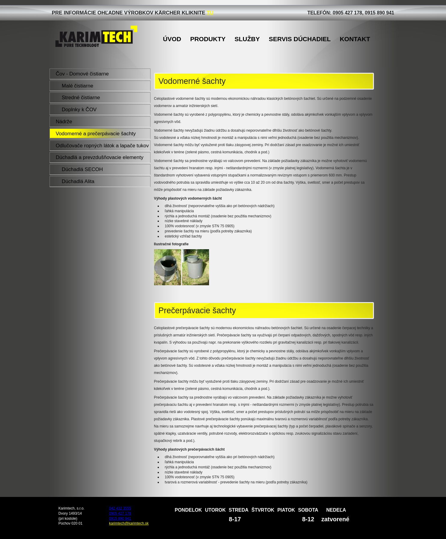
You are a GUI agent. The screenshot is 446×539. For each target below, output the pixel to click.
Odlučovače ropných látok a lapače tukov (102, 146)
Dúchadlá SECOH (82, 169)
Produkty (208, 38)
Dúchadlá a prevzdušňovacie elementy (100, 157)
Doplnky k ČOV (79, 109)
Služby (247, 38)
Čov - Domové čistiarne (82, 74)
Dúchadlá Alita (78, 181)
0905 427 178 (120, 513)
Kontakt (355, 38)
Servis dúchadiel (300, 38)
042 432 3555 (120, 508)
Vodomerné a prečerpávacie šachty (96, 133)
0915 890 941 (120, 518)
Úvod (172, 38)
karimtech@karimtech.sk (129, 523)
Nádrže (64, 121)
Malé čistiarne (77, 86)
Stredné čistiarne (81, 97)
